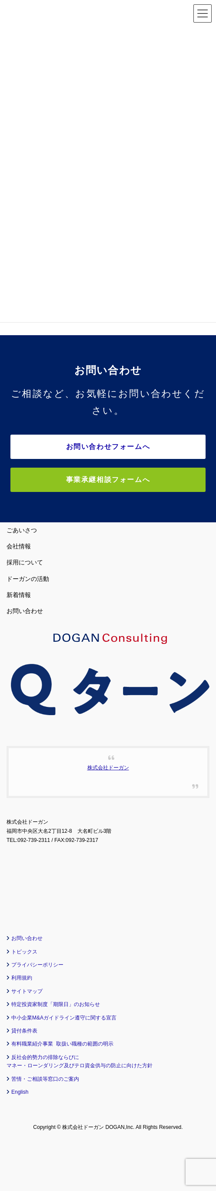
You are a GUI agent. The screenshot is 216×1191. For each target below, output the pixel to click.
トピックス (24, 952)
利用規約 (21, 978)
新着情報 (19, 594)
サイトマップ (27, 991)
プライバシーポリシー (37, 965)
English (19, 1092)
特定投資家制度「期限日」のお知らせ (55, 1004)
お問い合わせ (25, 610)
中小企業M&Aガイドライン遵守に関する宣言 (63, 1018)
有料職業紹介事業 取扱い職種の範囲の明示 (62, 1044)
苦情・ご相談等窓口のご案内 (45, 1079)
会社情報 (19, 546)
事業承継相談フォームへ (108, 479)
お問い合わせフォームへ (108, 446)
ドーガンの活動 (28, 578)
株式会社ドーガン (108, 768)
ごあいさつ (22, 530)
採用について (25, 562)
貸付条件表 (24, 1031)
